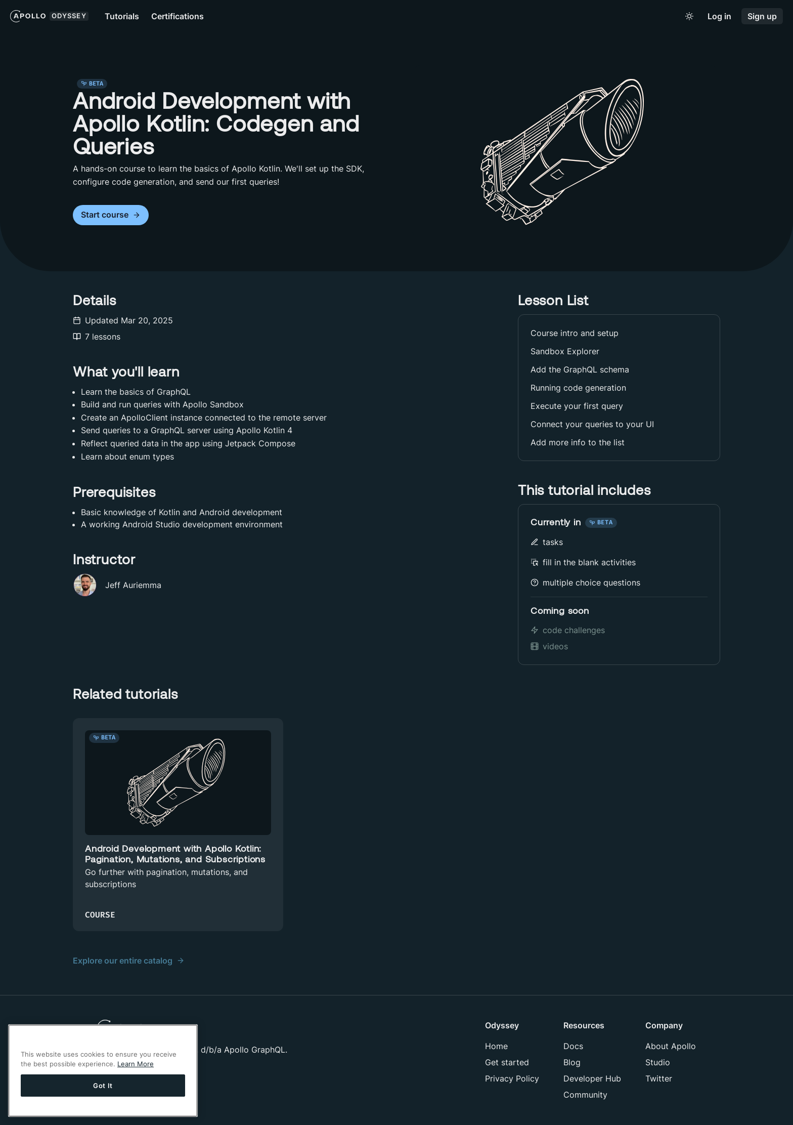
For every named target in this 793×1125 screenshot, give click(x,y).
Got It (103, 1085)
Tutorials (122, 16)
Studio (657, 1062)
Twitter (658, 1078)
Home (496, 1046)
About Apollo (670, 1046)
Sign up (762, 16)
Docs (573, 1046)
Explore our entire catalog (129, 960)
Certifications (177, 16)
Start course (111, 215)
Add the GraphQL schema (580, 369)
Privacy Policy (512, 1078)
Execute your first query (577, 406)
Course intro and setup (575, 333)
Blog (572, 1062)
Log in (719, 16)
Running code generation (578, 388)
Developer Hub (592, 1078)
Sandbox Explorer (565, 351)
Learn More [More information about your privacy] (135, 1064)
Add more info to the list (578, 442)
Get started (507, 1062)
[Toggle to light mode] (689, 16)
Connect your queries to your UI (592, 424)
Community (585, 1095)
